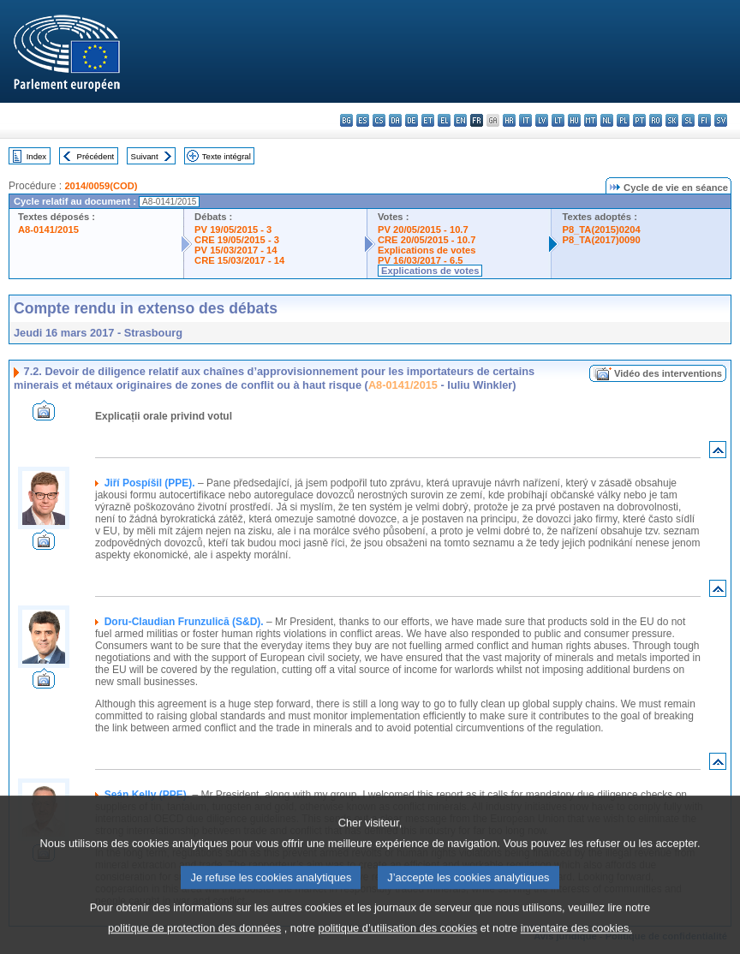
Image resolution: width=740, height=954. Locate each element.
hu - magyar (574, 120)
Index (36, 156)
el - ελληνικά (444, 120)
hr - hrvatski (509, 120)
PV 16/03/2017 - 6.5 (420, 260)
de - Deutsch (411, 120)
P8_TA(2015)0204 (601, 229)
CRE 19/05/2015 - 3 (236, 240)
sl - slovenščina (688, 120)
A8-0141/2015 (48, 229)
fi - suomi (704, 120)
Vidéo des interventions (668, 373)
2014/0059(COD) (100, 186)
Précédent (96, 156)
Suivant (144, 156)
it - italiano (525, 120)
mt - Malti (590, 120)
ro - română (655, 120)
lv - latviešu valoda (541, 120)
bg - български (346, 120)
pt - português (639, 120)
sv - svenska (720, 120)
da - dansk (395, 120)
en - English (460, 120)
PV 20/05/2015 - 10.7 (423, 229)
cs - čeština (379, 120)
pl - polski (623, 120)
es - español (362, 120)
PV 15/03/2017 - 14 (235, 250)
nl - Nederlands (606, 120)
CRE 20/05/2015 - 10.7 (426, 240)
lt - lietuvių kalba (558, 120)
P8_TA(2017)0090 (601, 240)
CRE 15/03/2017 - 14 (239, 260)
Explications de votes (426, 250)
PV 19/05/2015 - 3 (233, 229)
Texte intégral (226, 156)
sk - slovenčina (671, 120)
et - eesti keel (427, 120)
